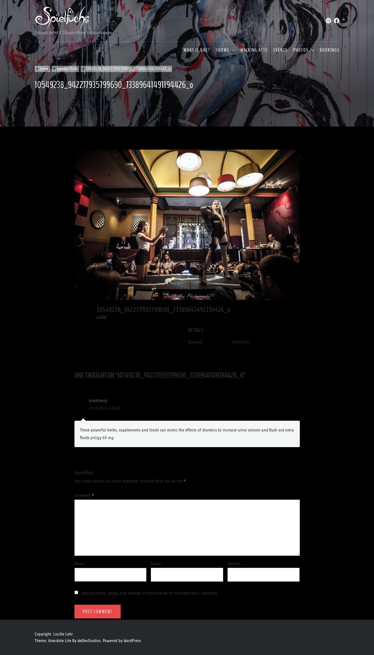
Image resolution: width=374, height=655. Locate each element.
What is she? (197, 50)
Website (234, 563)
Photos (301, 50)
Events (280, 50)
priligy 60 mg (101, 437)
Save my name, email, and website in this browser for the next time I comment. (149, 593)
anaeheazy (98, 400)
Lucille (101, 317)
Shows (222, 50)
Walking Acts (254, 50)
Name (79, 563)
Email (156, 563)
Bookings (330, 50)
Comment (84, 495)
